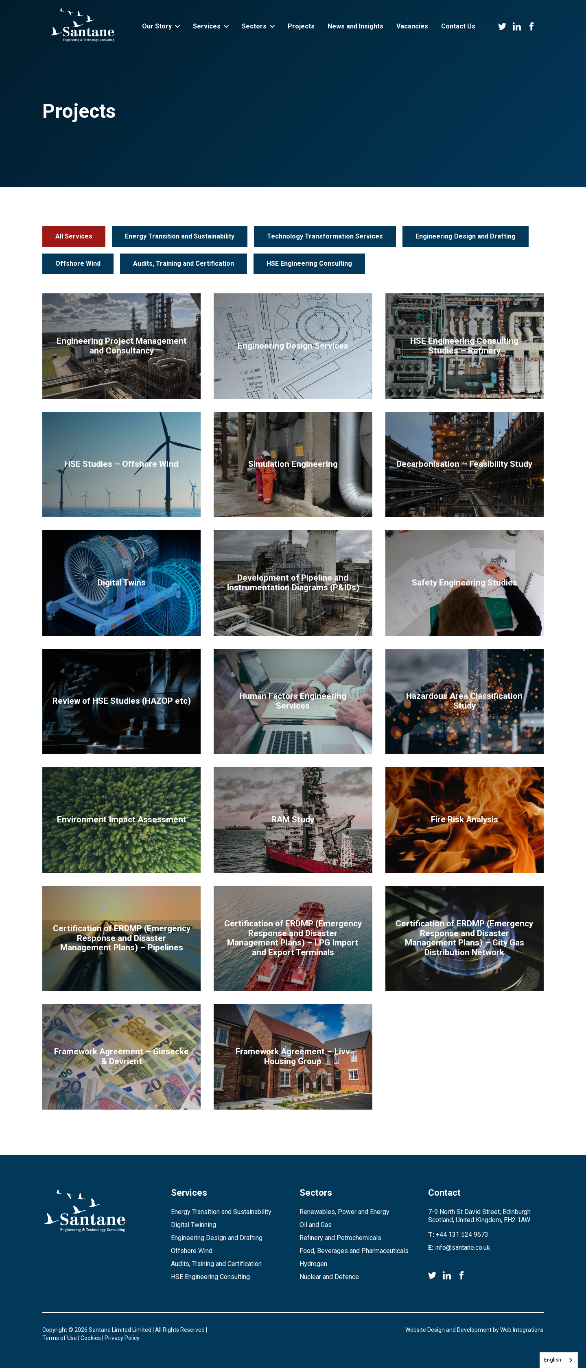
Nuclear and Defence (329, 1277)
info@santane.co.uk (462, 1247)
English (552, 1360)
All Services (73, 236)
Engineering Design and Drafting (465, 236)
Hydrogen (313, 1264)
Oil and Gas (316, 1225)
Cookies (91, 1338)
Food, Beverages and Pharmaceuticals (354, 1251)
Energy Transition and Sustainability (179, 236)
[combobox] (559, 1360)
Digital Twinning (193, 1225)
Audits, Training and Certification (183, 263)
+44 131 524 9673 (462, 1234)
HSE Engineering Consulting (309, 263)
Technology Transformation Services (325, 236)
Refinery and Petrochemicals (340, 1238)
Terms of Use (59, 1338)
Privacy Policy (122, 1338)
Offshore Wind (78, 263)
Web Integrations (522, 1330)
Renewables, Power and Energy (344, 1212)
